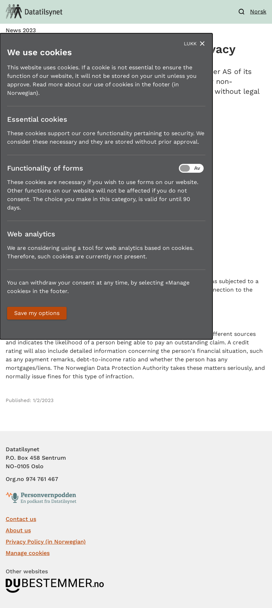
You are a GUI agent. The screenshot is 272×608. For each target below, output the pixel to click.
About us (18, 530)
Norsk (258, 11)
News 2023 (21, 30)
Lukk (190, 43)
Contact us (21, 519)
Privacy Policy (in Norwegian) (46, 541)
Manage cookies (28, 553)
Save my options (37, 313)
